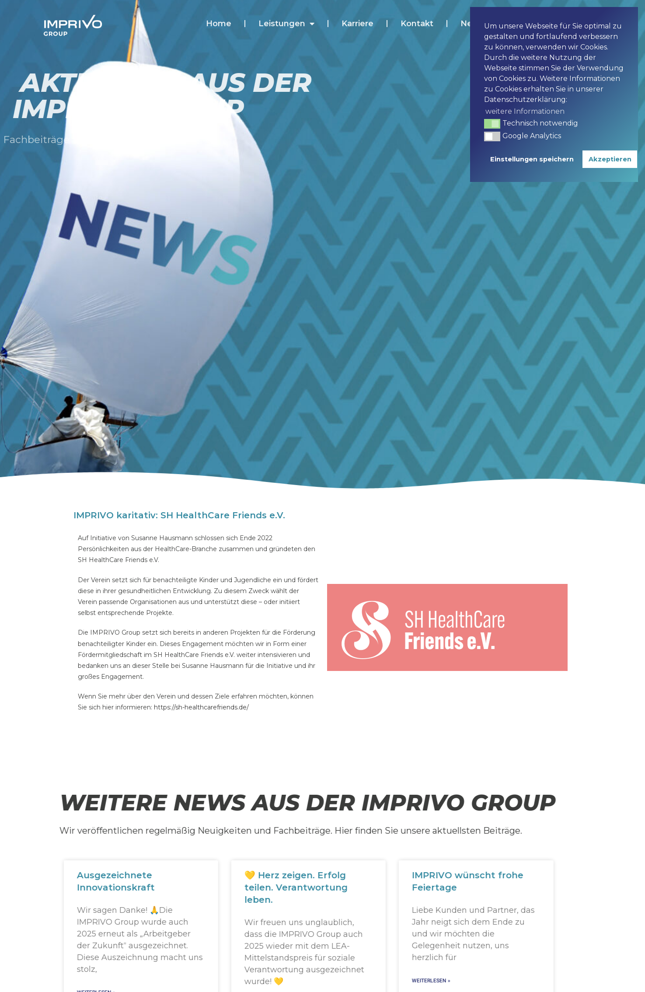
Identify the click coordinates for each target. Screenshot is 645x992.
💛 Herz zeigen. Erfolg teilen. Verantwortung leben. (295, 887)
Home (218, 16)
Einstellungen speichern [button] (532, 159)
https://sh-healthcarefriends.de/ (201, 707)
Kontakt (417, 16)
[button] (492, 124)
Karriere (357, 16)
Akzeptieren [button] (610, 159)
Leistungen (286, 15)
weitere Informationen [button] (525, 111)
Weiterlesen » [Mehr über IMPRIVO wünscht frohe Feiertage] (430, 981)
